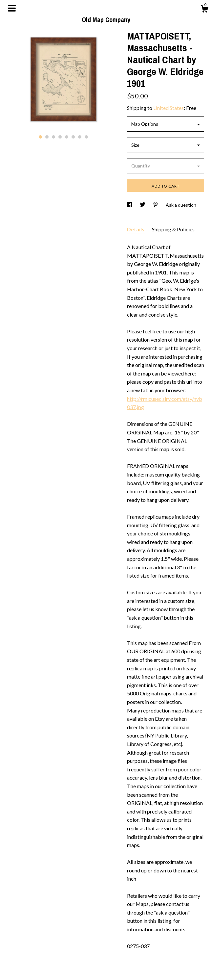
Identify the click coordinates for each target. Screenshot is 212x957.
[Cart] (204, 10)
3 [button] (53, 137)
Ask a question (181, 205)
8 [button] (86, 137)
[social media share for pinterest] (156, 205)
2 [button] (47, 137)
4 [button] (60, 137)
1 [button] (40, 137)
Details (136, 229)
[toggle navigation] (12, 8)
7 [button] (79, 137)
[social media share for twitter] (143, 205)
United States (168, 108)
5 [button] (66, 137)
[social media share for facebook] (130, 205)
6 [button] (73, 137)
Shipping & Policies (173, 229)
